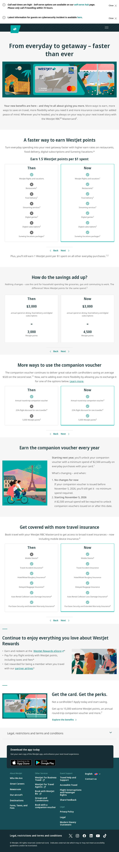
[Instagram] (77, 835)
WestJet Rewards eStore (47, 651)
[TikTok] (105, 835)
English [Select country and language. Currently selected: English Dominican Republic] (92, 773)
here (79, 17)
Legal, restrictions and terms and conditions (36, 835)
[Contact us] (91, 779)
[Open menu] (106, 27)
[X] (71, 835)
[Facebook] (84, 835)
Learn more (76, 381)
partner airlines (24, 668)
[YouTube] (98, 835)
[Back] (53, 250)
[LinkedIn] (91, 835)
